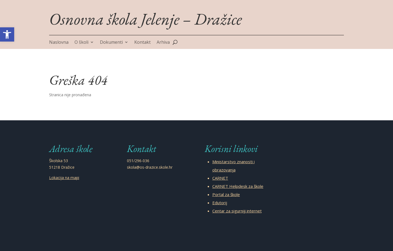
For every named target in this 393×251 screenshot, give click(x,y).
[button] (7, 34)
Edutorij (219, 202)
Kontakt (142, 42)
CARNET (220, 178)
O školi (81, 42)
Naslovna (59, 42)
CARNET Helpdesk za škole (237, 186)
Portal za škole (226, 194)
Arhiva (163, 42)
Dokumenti (111, 42)
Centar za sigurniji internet (237, 211)
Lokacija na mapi (64, 177)
